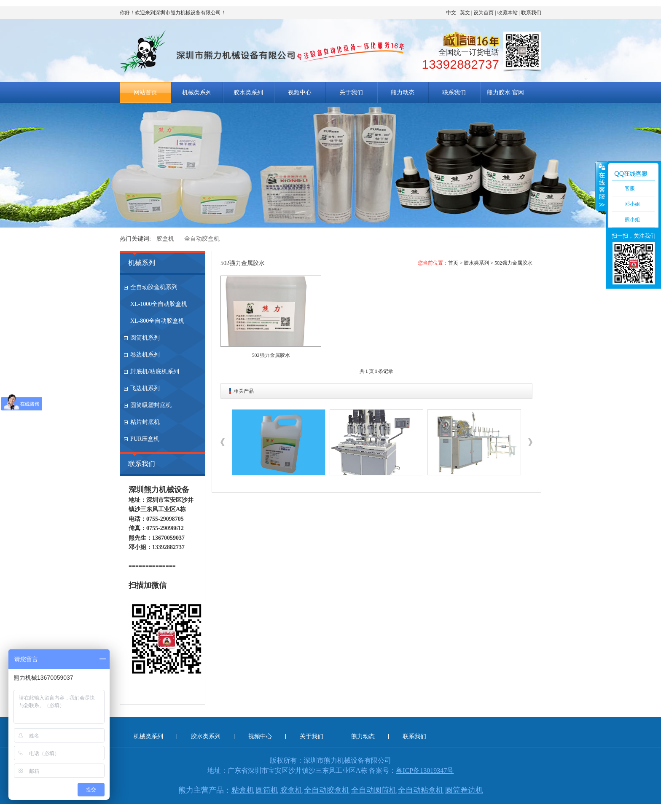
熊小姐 (632, 219)
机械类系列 (197, 92)
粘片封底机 (145, 422)
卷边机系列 (145, 354)
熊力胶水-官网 (505, 92)
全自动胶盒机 (202, 239)
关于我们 (351, 92)
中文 (451, 13)
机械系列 (141, 262)
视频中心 (300, 92)
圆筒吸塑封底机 (151, 405)
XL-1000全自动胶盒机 (158, 304)
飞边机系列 (145, 388)
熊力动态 (402, 92)
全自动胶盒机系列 (153, 287)
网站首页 (145, 92)
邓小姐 (632, 204)
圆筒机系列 (145, 338)
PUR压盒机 (144, 439)
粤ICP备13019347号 (425, 770)
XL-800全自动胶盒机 (157, 321)
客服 (630, 188)
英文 (465, 13)
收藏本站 (507, 13)
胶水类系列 (248, 92)
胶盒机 (165, 239)
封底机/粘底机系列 (154, 371)
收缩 (601, 186)
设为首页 (483, 13)
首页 (453, 263)
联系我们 (531, 13)
